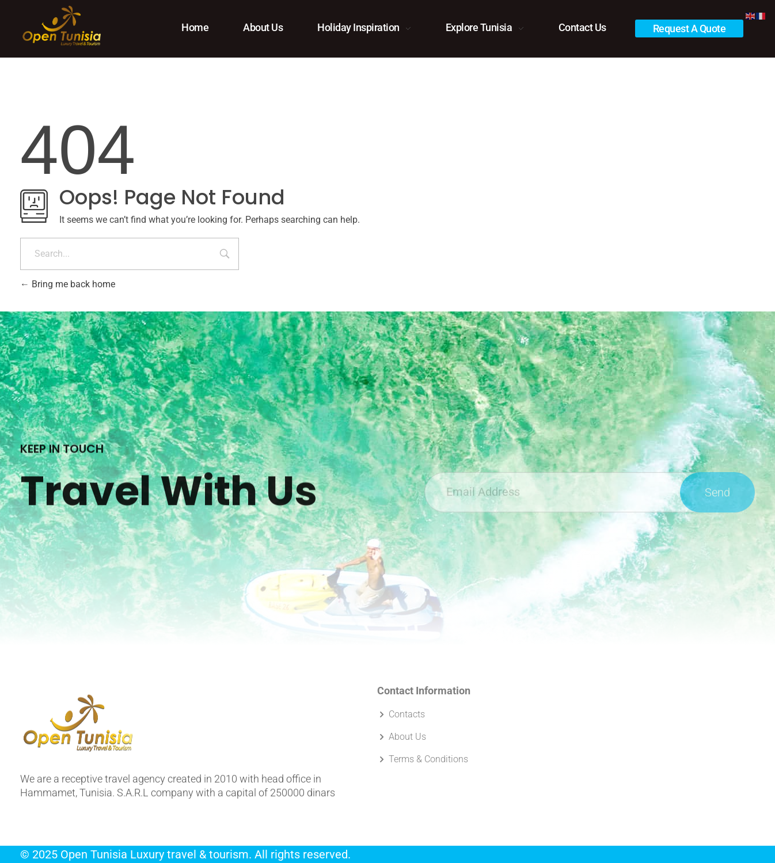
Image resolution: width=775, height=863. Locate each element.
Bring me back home (67, 284)
